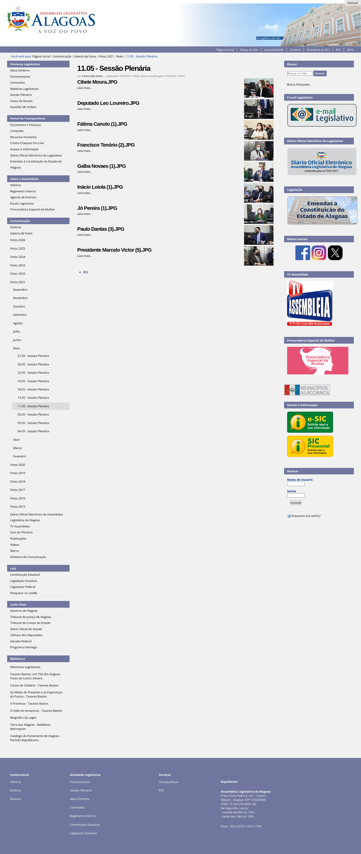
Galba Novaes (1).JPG (101, 166)
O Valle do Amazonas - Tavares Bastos (36, 711)
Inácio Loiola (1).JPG (100, 187)
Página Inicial (225, 50)
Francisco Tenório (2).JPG (106, 145)
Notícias (15, 790)
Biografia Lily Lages (23, 717)
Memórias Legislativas (25, 667)
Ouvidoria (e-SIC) (318, 50)
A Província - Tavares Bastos (29, 703)
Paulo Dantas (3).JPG (100, 229)
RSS (338, 50)
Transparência (168, 782)
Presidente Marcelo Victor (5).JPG (114, 250)
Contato (295, 50)
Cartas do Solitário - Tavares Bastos (34, 685)
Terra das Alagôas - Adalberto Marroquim (30, 727)
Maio (119, 56)
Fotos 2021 (106, 56)
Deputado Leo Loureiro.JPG (108, 103)
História (15, 782)
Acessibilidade (274, 50)
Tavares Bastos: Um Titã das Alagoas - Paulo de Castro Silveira (36, 676)
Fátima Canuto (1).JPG (102, 124)
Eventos (15, 799)
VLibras (347, 44)
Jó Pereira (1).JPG (97, 208)
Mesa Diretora (80, 799)
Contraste (333, 44)
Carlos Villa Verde (92, 76)
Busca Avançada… (299, 84)
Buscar (292, 64)
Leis (13, 568)
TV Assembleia (297, 274)
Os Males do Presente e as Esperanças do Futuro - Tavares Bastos (36, 694)
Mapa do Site (249, 50)
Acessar (352, 3)
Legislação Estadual (83, 833)
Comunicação (62, 56)
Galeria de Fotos (85, 56)
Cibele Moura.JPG (97, 82)
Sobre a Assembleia (24, 179)
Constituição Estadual (84, 825)
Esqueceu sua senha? (304, 516)
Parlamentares (80, 782)
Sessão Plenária (80, 790)
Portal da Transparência (27, 118)
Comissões (77, 807)
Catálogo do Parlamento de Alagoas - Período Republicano (35, 738)
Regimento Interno (83, 816)
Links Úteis (18, 604)
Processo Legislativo (25, 64)
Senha (291, 491)
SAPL (350, 50)
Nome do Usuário (300, 480)
